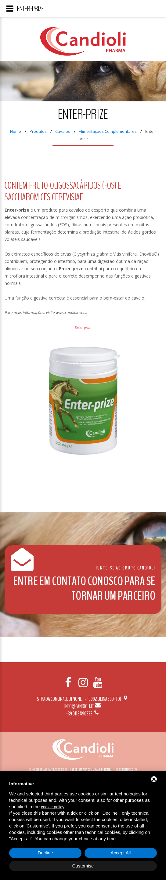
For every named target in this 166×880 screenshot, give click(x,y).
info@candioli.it (82, 706)
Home (15, 131)
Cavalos (62, 131)
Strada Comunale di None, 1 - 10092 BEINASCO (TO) (83, 699)
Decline (45, 852)
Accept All (121, 852)
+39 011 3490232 (83, 713)
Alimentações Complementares (108, 131)
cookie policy (52, 807)
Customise (83, 865)
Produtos (38, 131)
